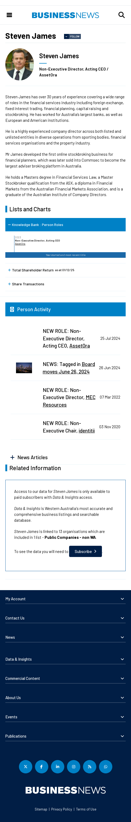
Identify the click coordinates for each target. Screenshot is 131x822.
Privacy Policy (61, 809)
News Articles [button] (32, 457)
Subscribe (83, 551)
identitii (87, 430)
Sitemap (41, 809)
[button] (122, 15)
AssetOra (20, 243)
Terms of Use (86, 809)
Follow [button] (75, 36)
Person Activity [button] (34, 309)
